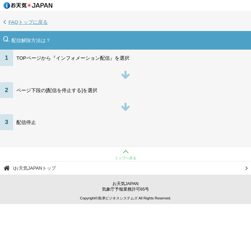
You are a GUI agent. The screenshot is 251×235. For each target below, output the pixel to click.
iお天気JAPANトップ (126, 168)
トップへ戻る (125, 153)
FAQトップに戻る (25, 22)
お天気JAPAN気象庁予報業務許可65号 (125, 186)
